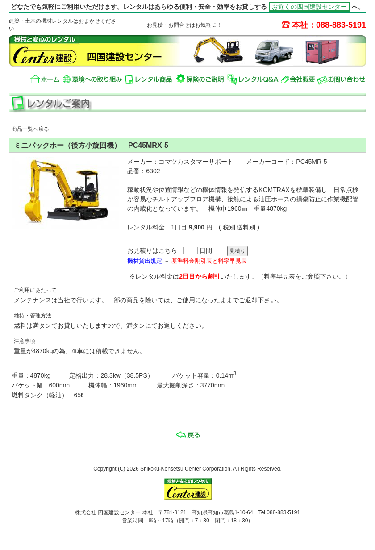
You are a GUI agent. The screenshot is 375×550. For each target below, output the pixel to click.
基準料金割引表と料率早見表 (209, 261)
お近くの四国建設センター (309, 6)
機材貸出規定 (144, 261)
